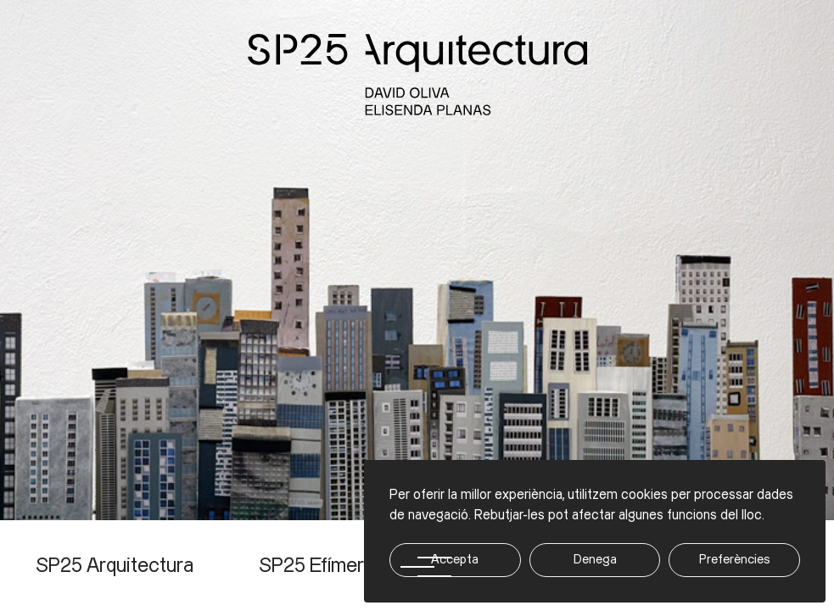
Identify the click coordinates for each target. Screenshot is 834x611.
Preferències (734, 559)
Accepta (455, 559)
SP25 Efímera (316, 566)
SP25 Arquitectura (114, 566)
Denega (595, 559)
